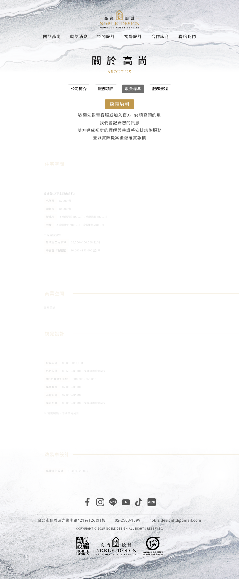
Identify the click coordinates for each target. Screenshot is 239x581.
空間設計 (106, 38)
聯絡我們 (187, 38)
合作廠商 (160, 38)
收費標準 (133, 91)
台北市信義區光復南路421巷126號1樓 (72, 522)
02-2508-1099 (128, 522)
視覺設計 (133, 38)
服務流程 (160, 91)
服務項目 (106, 91)
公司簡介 (79, 91)
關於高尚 (52, 38)
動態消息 (79, 38)
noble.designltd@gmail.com (175, 522)
